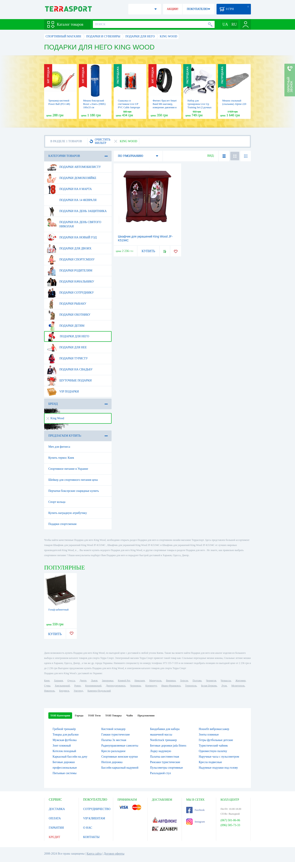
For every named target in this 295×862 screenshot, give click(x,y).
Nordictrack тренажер (163, 740)
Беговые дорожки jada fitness (168, 745)
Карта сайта (94, 853)
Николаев (139, 680)
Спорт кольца (56, 501)
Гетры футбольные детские (216, 740)
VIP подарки (63, 392)
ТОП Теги (94, 715)
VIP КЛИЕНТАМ (94, 818)
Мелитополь (238, 685)
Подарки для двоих (69, 248)
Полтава (197, 680)
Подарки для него (68, 336)
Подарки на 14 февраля (71, 200)
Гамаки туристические (115, 734)
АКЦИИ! (172, 9)
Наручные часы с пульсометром (219, 756)
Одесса (71, 680)
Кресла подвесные (210, 762)
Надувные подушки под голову (218, 767)
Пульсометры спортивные (166, 767)
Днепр (83, 680)
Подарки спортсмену (71, 259)
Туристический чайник (213, 745)
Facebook (195, 810)
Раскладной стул (160, 773)
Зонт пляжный (62, 745)
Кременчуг (151, 685)
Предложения (146, 715)
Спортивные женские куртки (119, 756)
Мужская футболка (65, 740)
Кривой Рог (124, 680)
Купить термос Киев (61, 457)
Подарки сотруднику (70, 293)
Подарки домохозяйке (71, 178)
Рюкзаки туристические (165, 762)
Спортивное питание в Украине (68, 468)
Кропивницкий (93, 685)
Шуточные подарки (69, 380)
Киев (46, 680)
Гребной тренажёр (64, 729)
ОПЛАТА (55, 818)
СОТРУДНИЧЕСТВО (96, 809)
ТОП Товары (113, 715)
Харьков (58, 680)
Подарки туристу (67, 358)
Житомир (240, 680)
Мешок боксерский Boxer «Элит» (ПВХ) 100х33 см (94, 104)
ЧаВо (129, 715)
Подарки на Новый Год (72, 237)
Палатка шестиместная (164, 756)
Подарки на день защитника (77, 211)
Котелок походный (64, 751)
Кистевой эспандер (113, 729)
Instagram (195, 821)
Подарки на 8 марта (69, 189)
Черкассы (226, 680)
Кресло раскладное (113, 751)
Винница (171, 680)
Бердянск (64, 690)
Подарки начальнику (70, 282)
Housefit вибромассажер (214, 729)
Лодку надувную (160, 751)
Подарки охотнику (68, 315)
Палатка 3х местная (113, 740)
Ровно (77, 685)
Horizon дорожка (112, 762)
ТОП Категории (60, 715)
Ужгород (78, 690)
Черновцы (135, 685)
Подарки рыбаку (66, 304)
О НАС (87, 827)
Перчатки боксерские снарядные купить (73, 490)
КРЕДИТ (54, 837)
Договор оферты (114, 853)
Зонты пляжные (209, 734)
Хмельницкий (62, 685)
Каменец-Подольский (99, 690)
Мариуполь (155, 680)
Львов (94, 680)
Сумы (47, 685)
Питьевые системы (65, 773)
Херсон (184, 680)
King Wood (55, 418)
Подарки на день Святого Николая (74, 222)
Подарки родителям (69, 271)
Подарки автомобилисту (74, 167)
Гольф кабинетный (58, 609)
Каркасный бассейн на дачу (70, 756)
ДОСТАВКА (57, 809)
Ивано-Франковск (171, 685)
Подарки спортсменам (62, 524)
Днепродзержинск (116, 685)
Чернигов (211, 680)
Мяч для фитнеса (59, 446)
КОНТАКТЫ (91, 837)
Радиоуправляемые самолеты (119, 745)
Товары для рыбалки (65, 734)
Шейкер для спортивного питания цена (73, 479)
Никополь (49, 690)
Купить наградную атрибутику (67, 513)
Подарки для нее (67, 347)
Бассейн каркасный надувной (119, 767)
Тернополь (191, 685)
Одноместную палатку (213, 751)
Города (79, 715)
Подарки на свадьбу (70, 369)
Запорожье (107, 680)
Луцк (224, 685)
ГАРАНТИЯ (56, 827)
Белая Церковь (209, 685)
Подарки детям (65, 326)
